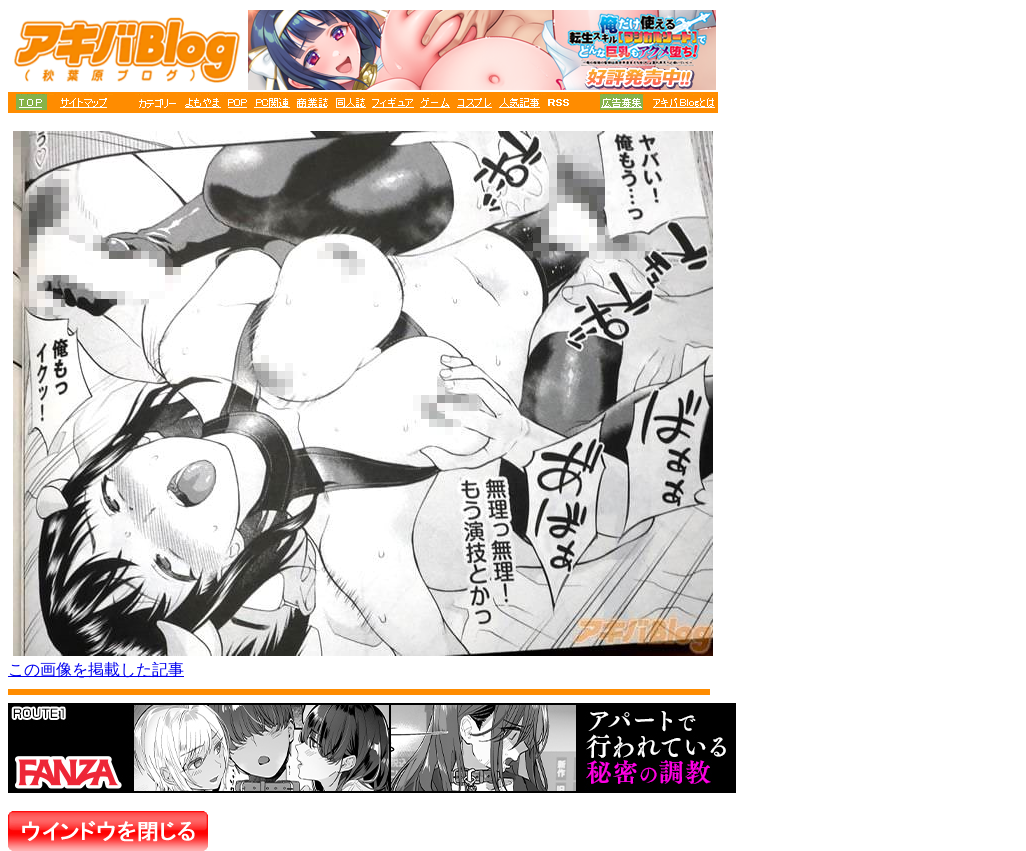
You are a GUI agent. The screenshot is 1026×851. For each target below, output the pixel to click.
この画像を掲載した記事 (96, 669)
